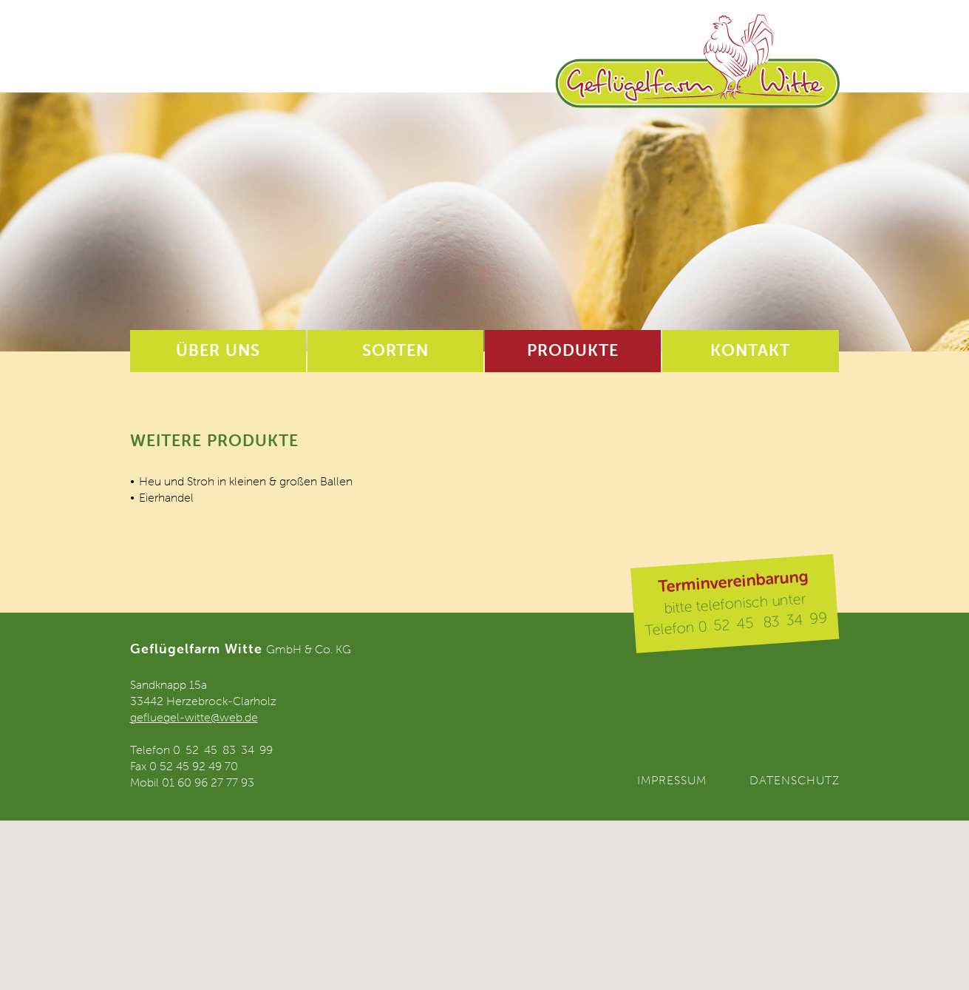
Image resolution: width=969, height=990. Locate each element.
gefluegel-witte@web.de (194, 717)
